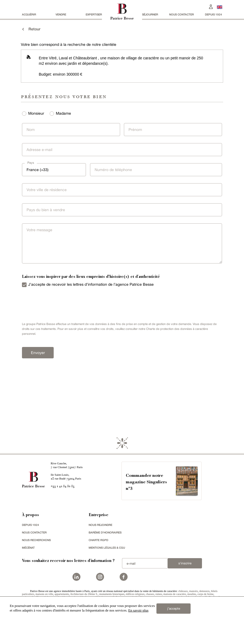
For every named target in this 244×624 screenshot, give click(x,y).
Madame (63, 113)
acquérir (29, 14)
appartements (61, 594)
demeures (204, 591)
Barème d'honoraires (105, 532)
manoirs (193, 591)
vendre (61, 14)
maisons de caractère (174, 594)
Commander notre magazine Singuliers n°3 (146, 482)
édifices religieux (135, 594)
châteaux (183, 591)
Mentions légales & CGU (107, 547)
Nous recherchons (36, 540)
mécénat (28, 547)
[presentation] (60, 303)
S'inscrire (184, 563)
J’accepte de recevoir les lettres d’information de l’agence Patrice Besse (91, 284)
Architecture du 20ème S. (84, 594)
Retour (30, 29)
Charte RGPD (98, 540)
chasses (150, 594)
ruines (158, 594)
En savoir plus (138, 610)
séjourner (150, 14)
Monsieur (36, 113)
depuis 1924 (213, 14)
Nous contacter (181, 14)
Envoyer (38, 352)
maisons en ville (44, 594)
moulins (191, 594)
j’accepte (173, 608)
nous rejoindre (100, 524)
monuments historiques (111, 594)
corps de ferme (205, 594)
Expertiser (94, 14)
